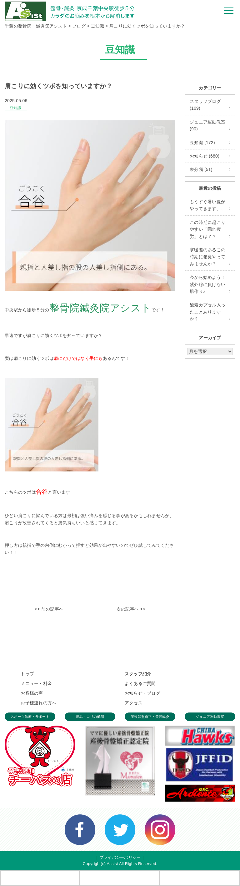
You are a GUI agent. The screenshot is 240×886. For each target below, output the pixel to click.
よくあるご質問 (140, 683)
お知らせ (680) (204, 156)
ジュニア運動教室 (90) (207, 125)
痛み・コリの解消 (90, 716)
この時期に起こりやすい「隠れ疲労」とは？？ (207, 229)
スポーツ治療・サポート (30, 716)
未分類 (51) (201, 169)
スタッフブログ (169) (205, 105)
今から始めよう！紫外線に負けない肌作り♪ (207, 284)
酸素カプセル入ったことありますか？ (207, 311)
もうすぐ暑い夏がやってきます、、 (207, 205)
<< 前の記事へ (49, 609)
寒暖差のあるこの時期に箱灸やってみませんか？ (207, 256)
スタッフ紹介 (138, 673)
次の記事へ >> (131, 609)
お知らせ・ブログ (142, 693)
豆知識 (15, 108)
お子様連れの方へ (38, 702)
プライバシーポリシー (120, 857)
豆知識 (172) (202, 142)
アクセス (133, 702)
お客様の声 (32, 693)
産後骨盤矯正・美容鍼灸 (150, 716)
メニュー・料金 (36, 683)
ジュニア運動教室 (210, 716)
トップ (27, 673)
